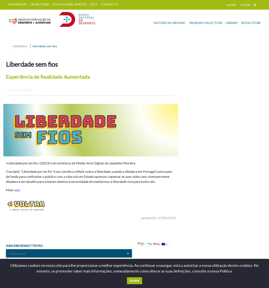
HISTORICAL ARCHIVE (169, 23)
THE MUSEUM (17, 4)
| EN (247, 5)
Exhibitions (20, 46)
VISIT (94, 4)
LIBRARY (232, 23)
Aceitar (134, 280)
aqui (17, 190)
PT (243, 5)
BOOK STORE (251, 23)
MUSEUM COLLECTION (206, 23)
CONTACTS (109, 4)
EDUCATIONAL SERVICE (70, 4)
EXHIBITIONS (39, 4)
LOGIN (231, 5)
